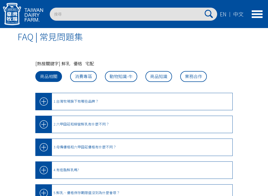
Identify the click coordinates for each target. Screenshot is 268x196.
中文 (238, 14)
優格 (77, 63)
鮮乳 (65, 63)
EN (223, 14)
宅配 (89, 63)
